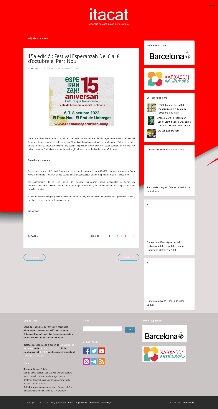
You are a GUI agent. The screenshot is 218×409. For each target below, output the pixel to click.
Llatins (36, 68)
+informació (33, 211)
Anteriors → (128, 257)
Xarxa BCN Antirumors (50, 348)
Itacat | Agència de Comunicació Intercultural (90, 402)
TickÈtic (61, 185)
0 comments (66, 68)
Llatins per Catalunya (33, 355)
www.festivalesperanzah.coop (42, 185)
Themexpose (188, 402)
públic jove (112, 149)
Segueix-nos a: (90, 342)
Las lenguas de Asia (168, 130)
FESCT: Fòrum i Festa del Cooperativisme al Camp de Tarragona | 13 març (172, 108)
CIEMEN (43, 352)
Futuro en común (126, 142)
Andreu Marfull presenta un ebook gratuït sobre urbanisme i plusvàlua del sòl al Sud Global (174, 121)
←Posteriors (34, 257)
